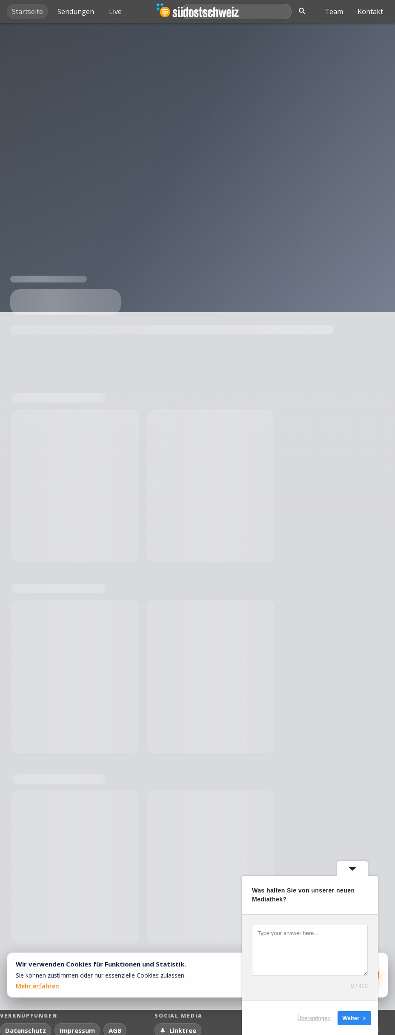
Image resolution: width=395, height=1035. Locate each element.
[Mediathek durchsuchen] (236, 11)
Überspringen (313, 1018)
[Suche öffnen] (302, 11)
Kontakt (370, 11)
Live (115, 11)
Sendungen (75, 11)
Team (334, 11)
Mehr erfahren (37, 986)
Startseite (27, 11)
